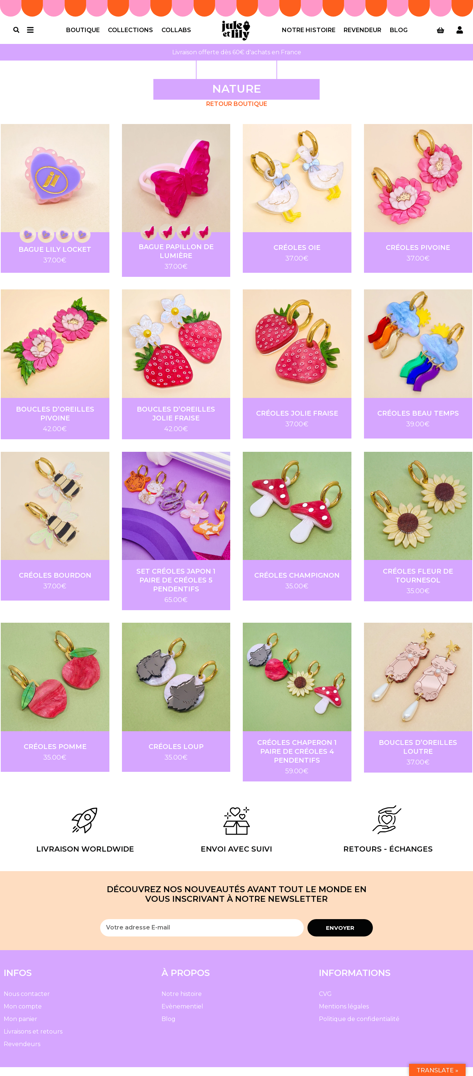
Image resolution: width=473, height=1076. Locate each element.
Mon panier (20, 1027)
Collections (130, 34)
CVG (325, 1002)
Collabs (176, 34)
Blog (399, 34)
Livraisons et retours (33, 1040)
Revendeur (362, 34)
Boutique (83, 34)
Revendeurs (22, 1052)
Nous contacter (27, 1002)
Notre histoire (309, 34)
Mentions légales (344, 1015)
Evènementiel (182, 1015)
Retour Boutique (236, 112)
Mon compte (23, 1015)
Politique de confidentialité (359, 1027)
